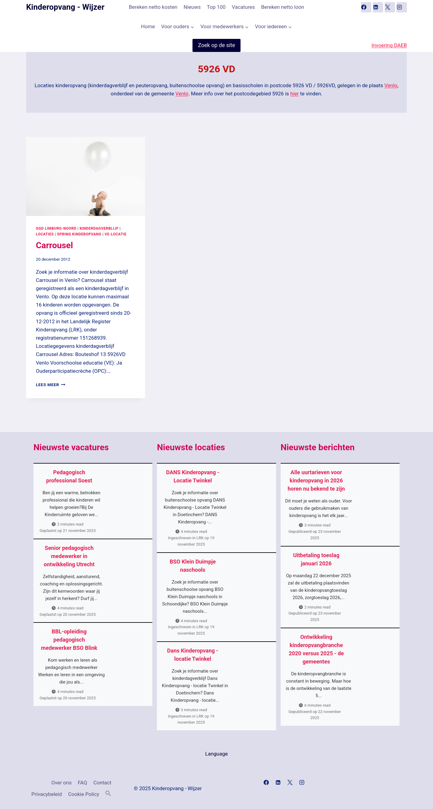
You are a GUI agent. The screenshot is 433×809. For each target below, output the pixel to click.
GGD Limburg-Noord (56, 228)
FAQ (82, 783)
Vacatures (243, 7)
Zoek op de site (216, 45)
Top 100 (216, 7)
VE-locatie (115, 234)
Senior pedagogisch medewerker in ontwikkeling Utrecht (69, 556)
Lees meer (50, 384)
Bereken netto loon (282, 7)
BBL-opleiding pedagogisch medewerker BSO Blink (69, 639)
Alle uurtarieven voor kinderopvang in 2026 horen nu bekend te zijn (316, 480)
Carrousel (54, 245)
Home (148, 26)
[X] (390, 7)
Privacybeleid (46, 794)
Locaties (45, 234)
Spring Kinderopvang (79, 234)
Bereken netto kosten (153, 7)
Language (216, 754)
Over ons (61, 783)
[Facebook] (366, 7)
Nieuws (192, 7)
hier (294, 94)
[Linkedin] (378, 7)
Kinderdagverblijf (99, 228)
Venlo (390, 85)
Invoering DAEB (389, 45)
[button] (108, 794)
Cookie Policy (83, 794)
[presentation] (85, 176)
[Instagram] (402, 7)
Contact (102, 783)
